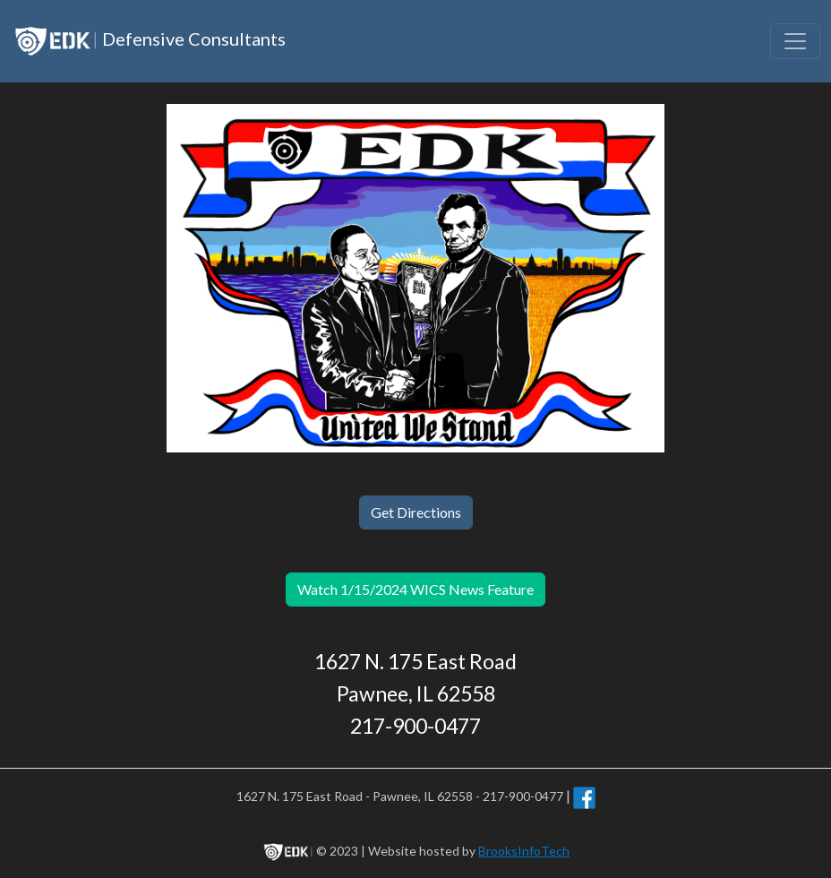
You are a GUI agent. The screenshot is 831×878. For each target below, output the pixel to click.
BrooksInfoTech (524, 850)
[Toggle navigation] (795, 41)
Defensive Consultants (148, 41)
